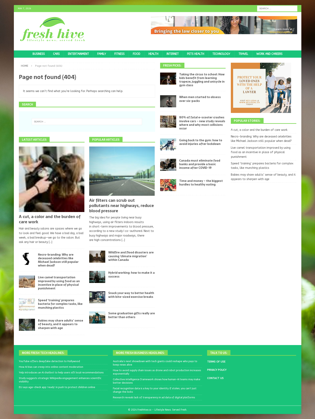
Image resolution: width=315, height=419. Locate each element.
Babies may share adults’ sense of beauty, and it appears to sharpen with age (60, 324)
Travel (243, 54)
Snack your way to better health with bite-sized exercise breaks (131, 295)
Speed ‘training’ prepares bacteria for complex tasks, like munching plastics (60, 304)
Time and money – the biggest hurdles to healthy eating (201, 183)
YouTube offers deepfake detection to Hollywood (49, 361)
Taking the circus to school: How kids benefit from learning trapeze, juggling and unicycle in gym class (202, 80)
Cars (56, 54)
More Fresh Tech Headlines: (43, 353)
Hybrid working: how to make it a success (131, 274)
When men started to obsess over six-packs (200, 99)
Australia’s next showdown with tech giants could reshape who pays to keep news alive (155, 363)
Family (101, 54)
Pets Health (195, 54)
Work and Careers (269, 54)
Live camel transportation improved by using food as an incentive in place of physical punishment (59, 283)
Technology (221, 54)
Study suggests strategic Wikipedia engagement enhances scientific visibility (60, 380)
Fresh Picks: (172, 65)
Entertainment (78, 54)
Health (153, 54)
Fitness (119, 54)
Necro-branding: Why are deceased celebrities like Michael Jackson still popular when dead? (58, 260)
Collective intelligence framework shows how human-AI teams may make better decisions (156, 381)
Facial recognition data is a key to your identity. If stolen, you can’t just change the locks (154, 390)
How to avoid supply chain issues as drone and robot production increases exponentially (157, 372)
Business (39, 54)
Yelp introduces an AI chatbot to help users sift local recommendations (61, 372)
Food (136, 54)
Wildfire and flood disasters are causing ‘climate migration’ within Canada (131, 256)
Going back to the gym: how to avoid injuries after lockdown (200, 142)
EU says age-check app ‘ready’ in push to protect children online (57, 387)
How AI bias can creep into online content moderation (51, 367)
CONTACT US (215, 378)
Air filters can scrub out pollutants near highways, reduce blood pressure (121, 205)
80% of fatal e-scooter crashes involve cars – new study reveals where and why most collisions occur (202, 123)
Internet (173, 54)
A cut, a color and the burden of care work (50, 219)
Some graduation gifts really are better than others (131, 315)
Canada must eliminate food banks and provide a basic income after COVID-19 (199, 164)
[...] (50, 242)
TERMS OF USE (216, 361)
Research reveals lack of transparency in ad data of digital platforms (154, 397)
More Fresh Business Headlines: (140, 353)
